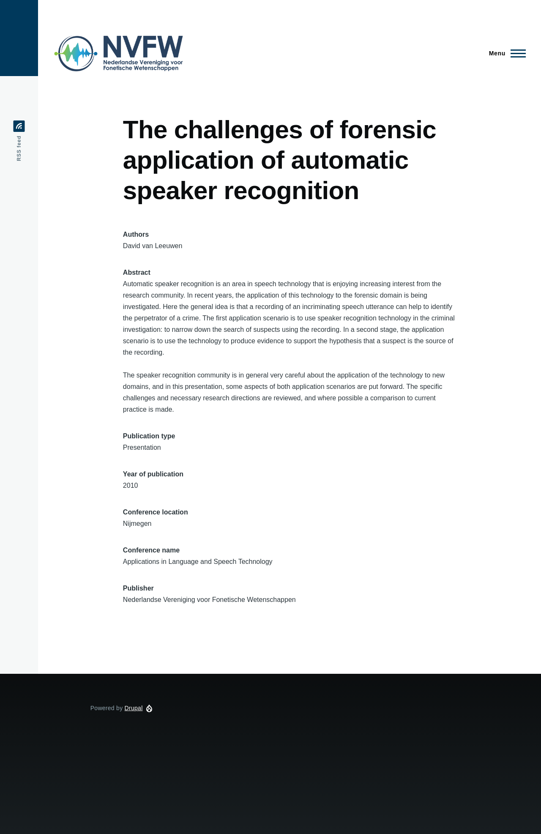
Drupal (134, 708)
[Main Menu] (504, 53)
